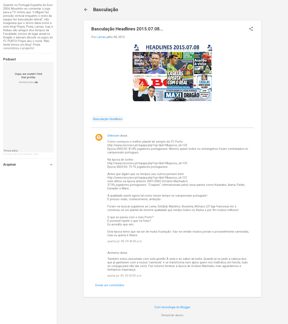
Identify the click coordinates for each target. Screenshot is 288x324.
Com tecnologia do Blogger (172, 307)
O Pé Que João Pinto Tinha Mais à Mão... (21, 154)
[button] (251, 29)
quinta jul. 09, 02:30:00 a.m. (124, 275)
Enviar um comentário (109, 285)
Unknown (113, 135)
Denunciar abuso (172, 315)
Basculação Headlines (107, 119)
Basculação (105, 9)
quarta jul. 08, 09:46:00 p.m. (124, 241)
